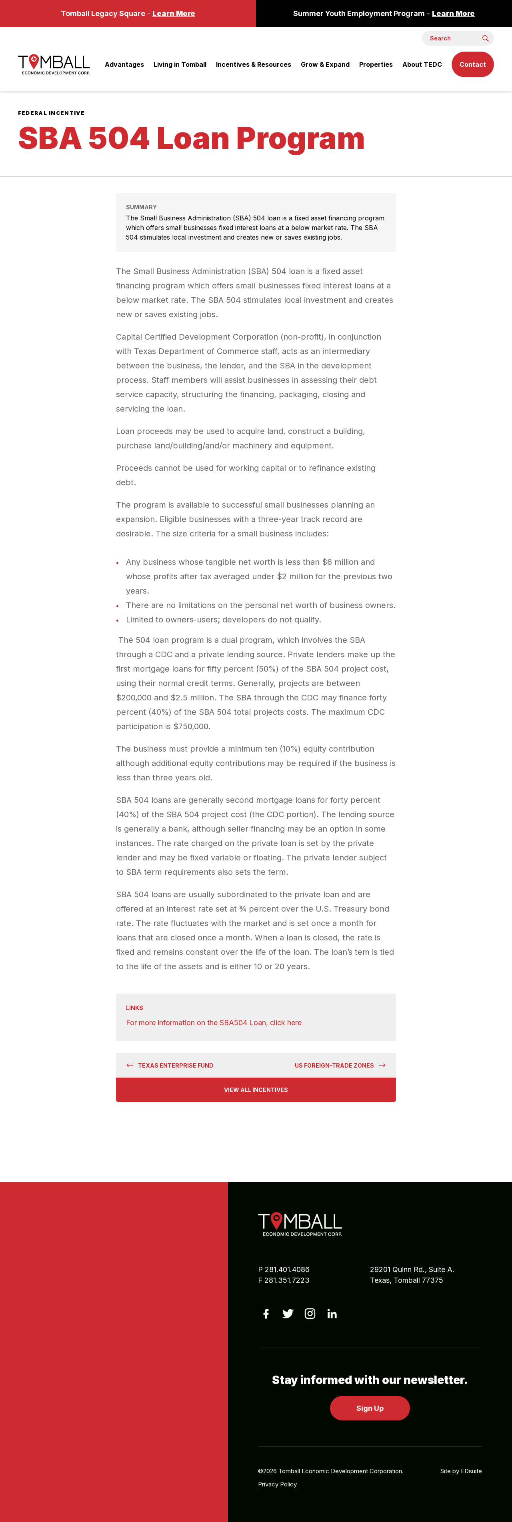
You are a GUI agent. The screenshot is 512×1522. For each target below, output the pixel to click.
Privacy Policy (277, 1484)
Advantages (124, 64)
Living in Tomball (180, 64)
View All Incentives (256, 1089)
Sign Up (370, 1408)
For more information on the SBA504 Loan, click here (214, 1022)
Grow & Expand (325, 64)
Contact (473, 64)
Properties (376, 64)
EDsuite (471, 1471)
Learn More (173, 13)
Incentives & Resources (253, 64)
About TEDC (422, 64)
